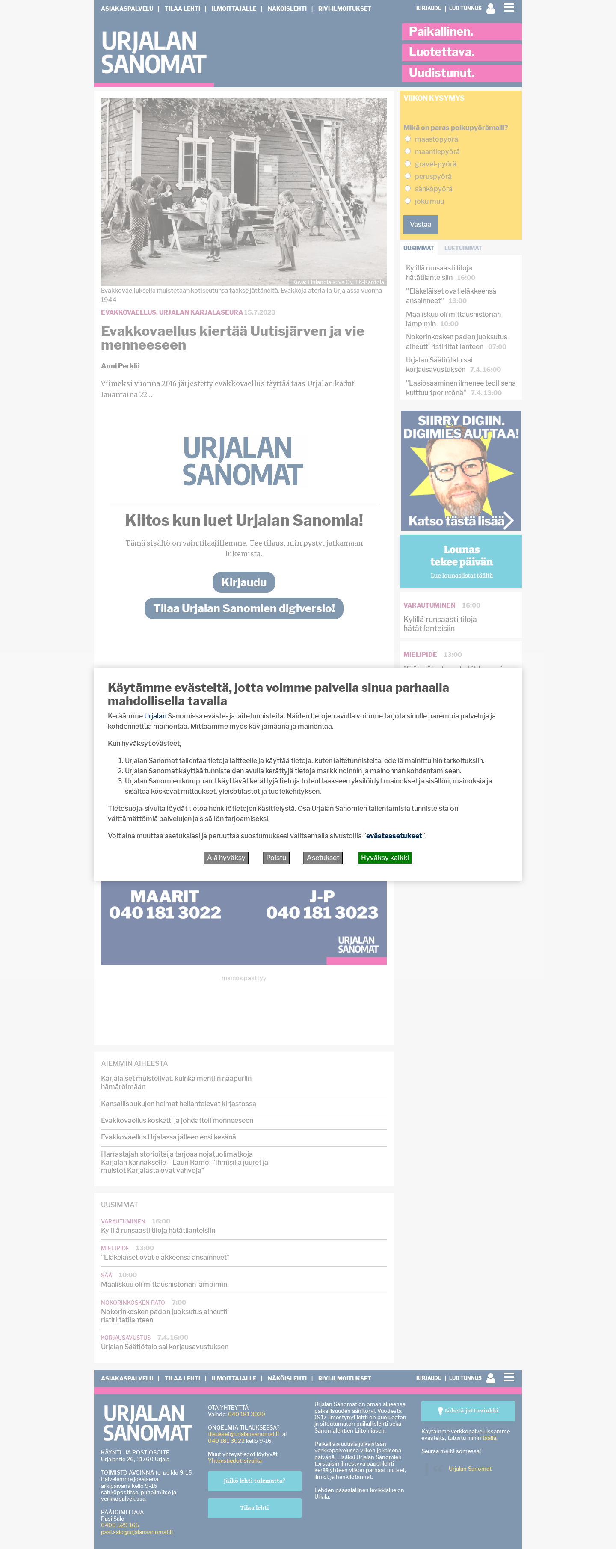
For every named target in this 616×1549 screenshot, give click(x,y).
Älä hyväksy (226, 858)
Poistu (276, 858)
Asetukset (323, 858)
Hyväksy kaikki (385, 858)
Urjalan (155, 716)
